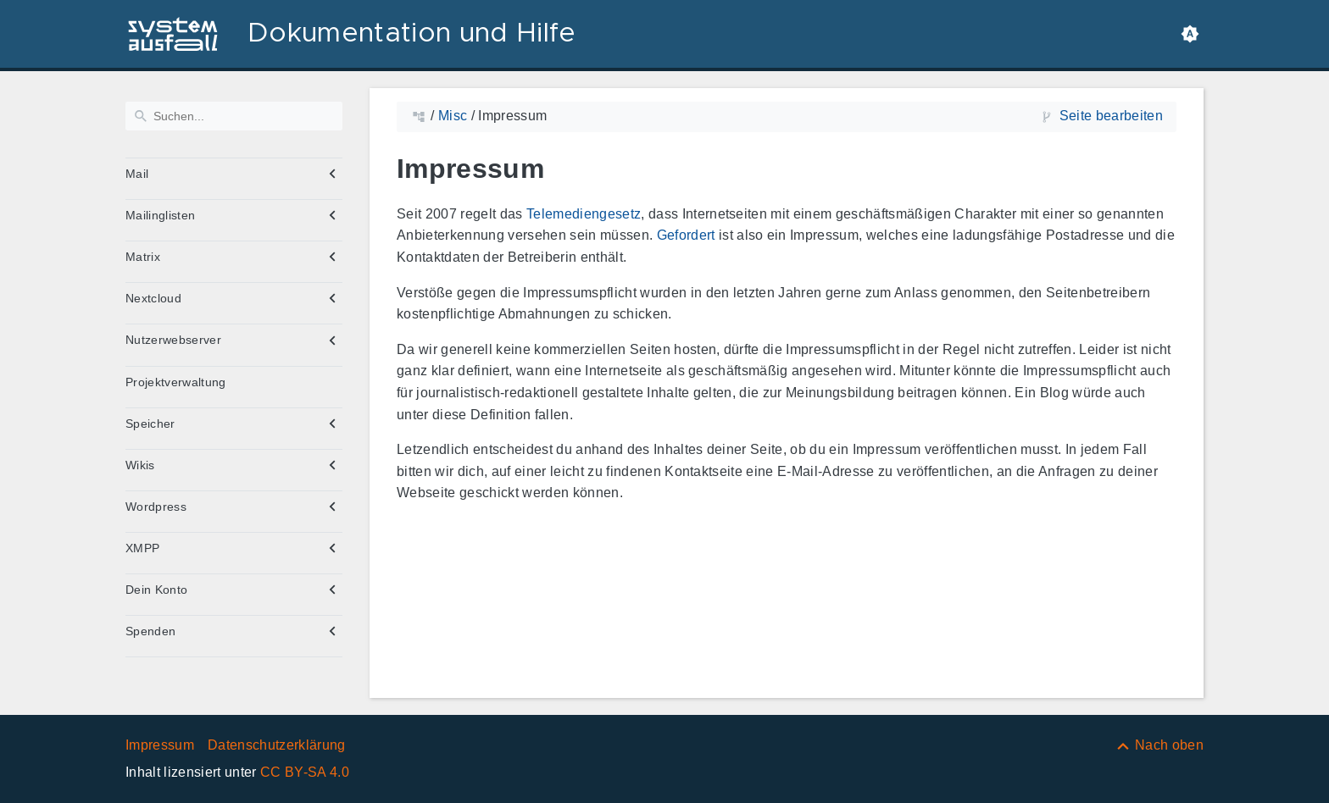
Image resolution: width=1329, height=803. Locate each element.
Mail (136, 173)
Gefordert (686, 235)
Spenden (150, 631)
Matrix (142, 256)
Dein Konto (156, 589)
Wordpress (155, 506)
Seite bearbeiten (1111, 115)
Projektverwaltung (175, 382)
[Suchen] (233, 116)
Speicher (150, 423)
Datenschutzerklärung (277, 745)
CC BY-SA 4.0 (304, 772)
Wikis (140, 465)
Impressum (159, 745)
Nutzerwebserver (173, 339)
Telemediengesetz (583, 214)
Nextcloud (153, 298)
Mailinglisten (160, 215)
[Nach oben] (1159, 745)
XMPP (142, 548)
